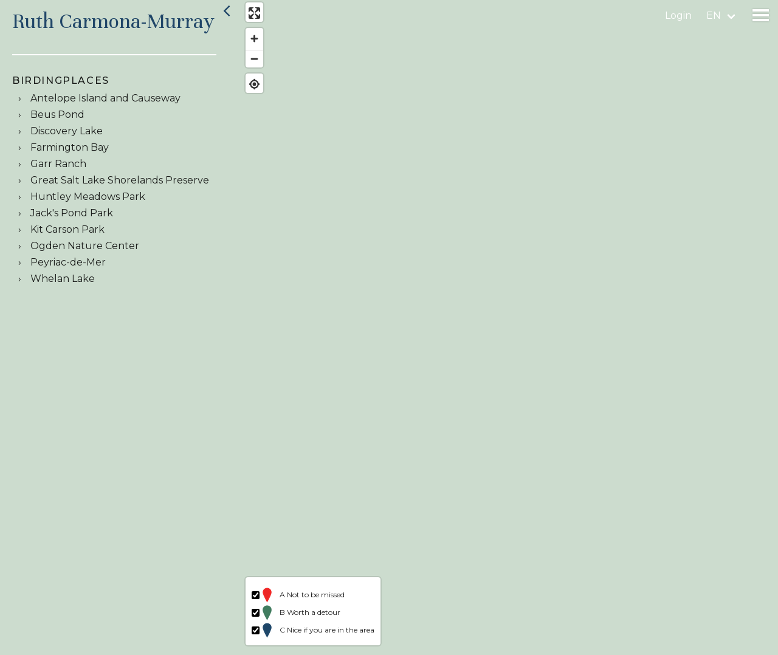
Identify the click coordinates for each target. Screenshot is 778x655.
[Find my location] (251, 88)
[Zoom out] (251, 62)
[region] (507, 327)
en (713, 15)
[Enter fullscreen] (251, 17)
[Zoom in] (251, 43)
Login (678, 15)
